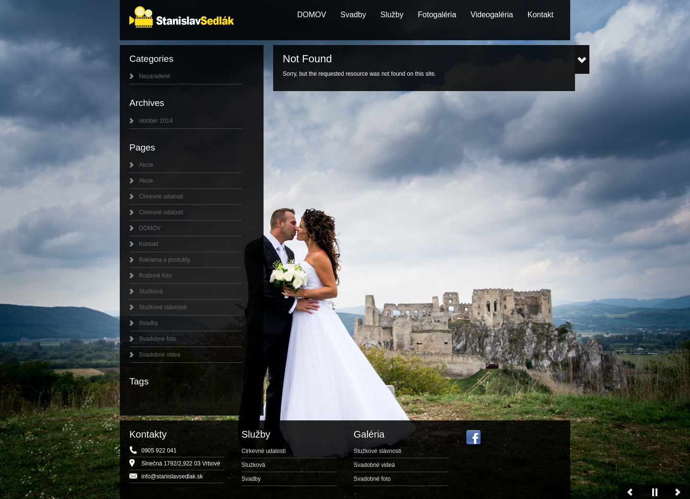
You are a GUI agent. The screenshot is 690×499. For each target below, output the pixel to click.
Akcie (146, 165)
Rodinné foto (155, 275)
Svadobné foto (157, 339)
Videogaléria (492, 15)
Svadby (353, 15)
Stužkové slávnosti (162, 307)
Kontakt (540, 15)
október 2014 (155, 120)
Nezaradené (154, 76)
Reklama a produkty (164, 259)
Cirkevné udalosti (161, 196)
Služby (391, 15)
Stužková (150, 291)
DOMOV (311, 15)
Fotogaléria (437, 15)
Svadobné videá (159, 354)
